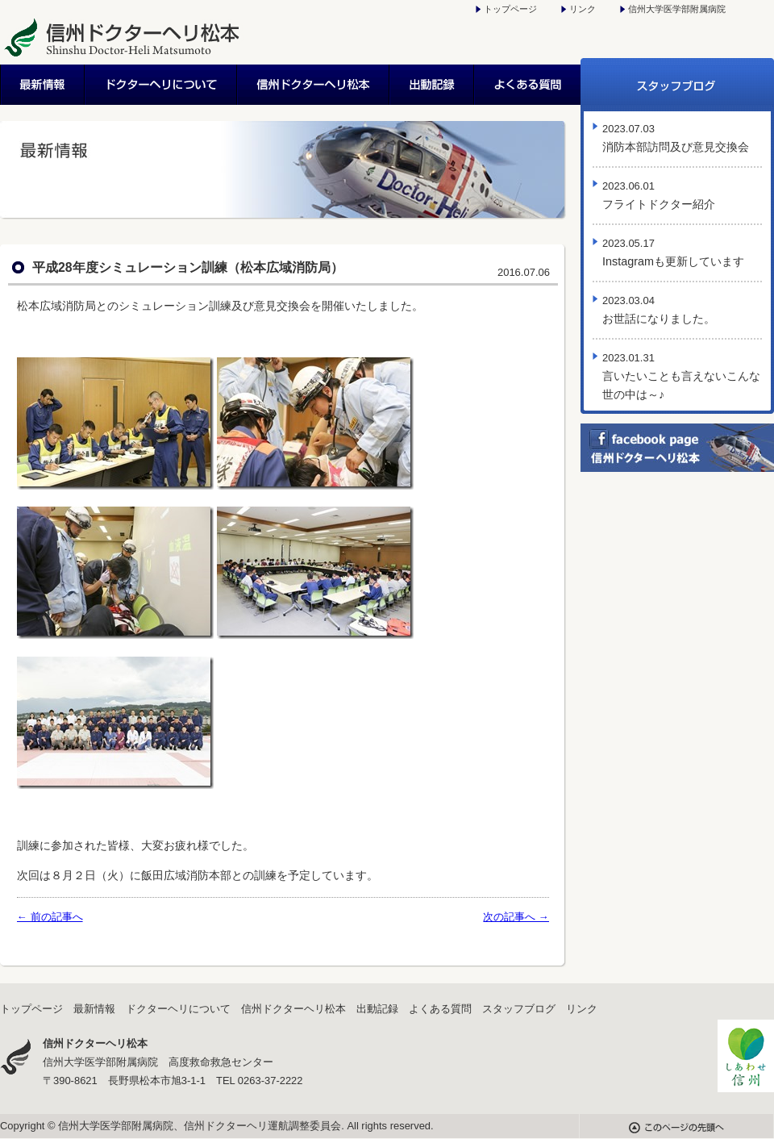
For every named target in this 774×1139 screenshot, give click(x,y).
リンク (582, 9)
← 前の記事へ (50, 917)
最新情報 (42, 85)
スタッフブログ (677, 84)
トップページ (510, 9)
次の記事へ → (516, 917)
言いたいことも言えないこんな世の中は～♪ (681, 376)
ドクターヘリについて (161, 85)
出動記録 (432, 85)
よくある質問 (527, 85)
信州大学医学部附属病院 (677, 9)
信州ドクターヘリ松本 (314, 85)
